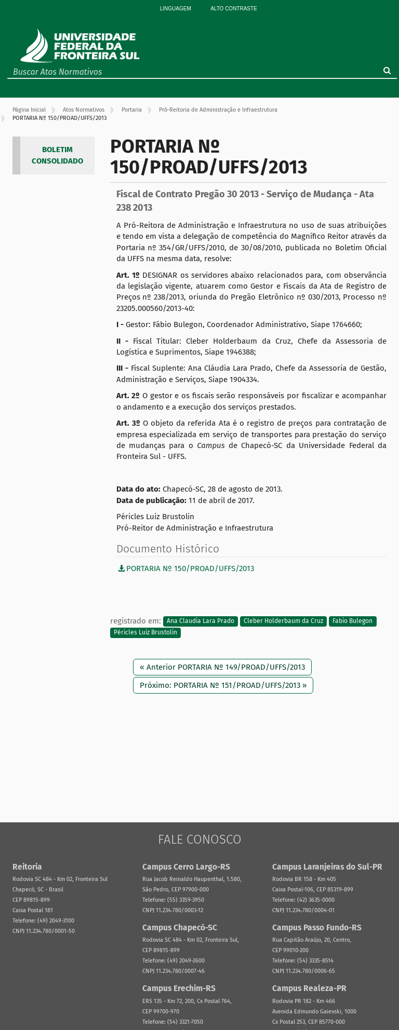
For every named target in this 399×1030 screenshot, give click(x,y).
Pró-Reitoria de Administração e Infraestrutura (218, 109)
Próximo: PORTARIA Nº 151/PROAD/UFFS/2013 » (223, 685)
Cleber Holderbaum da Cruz (283, 621)
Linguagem (175, 8)
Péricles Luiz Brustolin (145, 632)
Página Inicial (29, 109)
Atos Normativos (83, 109)
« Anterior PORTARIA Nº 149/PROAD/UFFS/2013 (222, 667)
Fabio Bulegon (352, 621)
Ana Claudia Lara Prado (200, 621)
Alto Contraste (233, 8)
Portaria (132, 109)
